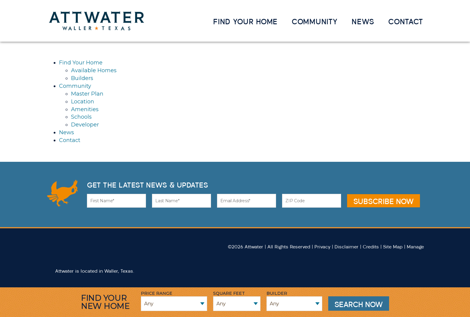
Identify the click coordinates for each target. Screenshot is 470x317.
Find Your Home (245, 21)
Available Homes (94, 70)
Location (82, 101)
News (363, 21)
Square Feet (229, 293)
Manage (415, 247)
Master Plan (87, 93)
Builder (276, 293)
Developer (85, 124)
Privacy (322, 247)
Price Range (156, 293)
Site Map (393, 247)
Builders (82, 78)
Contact (405, 21)
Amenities (85, 109)
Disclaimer (346, 247)
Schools (81, 117)
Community (315, 21)
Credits (371, 247)
